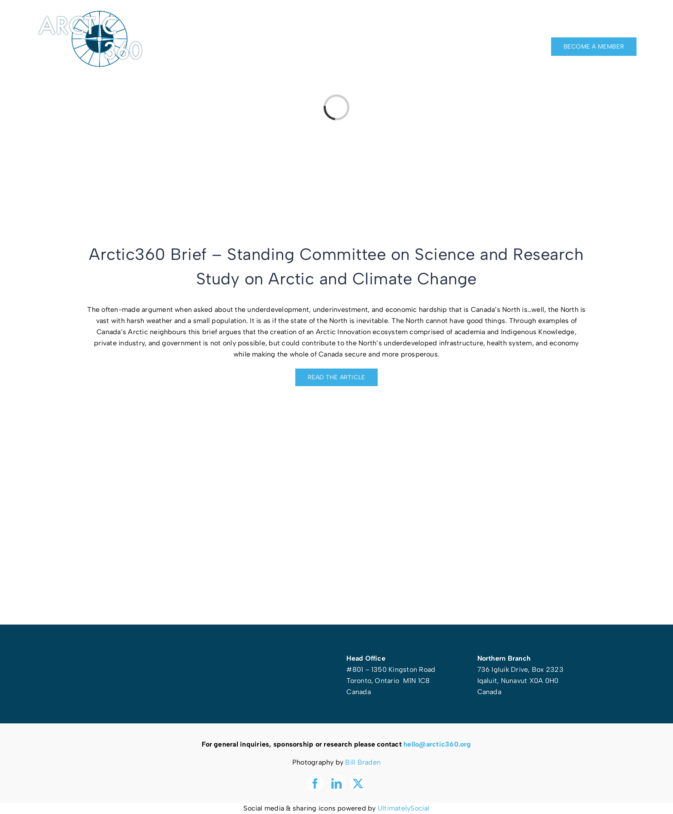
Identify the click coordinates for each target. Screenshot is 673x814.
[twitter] (633, 21)
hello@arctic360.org (437, 744)
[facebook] (601, 21)
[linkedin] (617, 21)
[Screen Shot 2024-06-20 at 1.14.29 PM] (336, 406)
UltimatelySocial (404, 808)
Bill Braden (363, 762)
